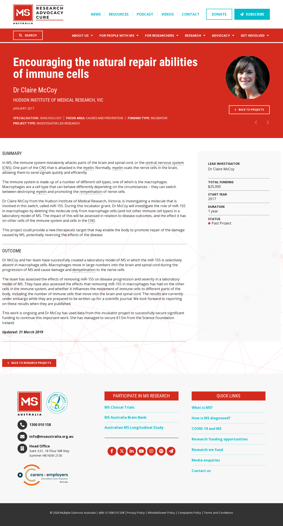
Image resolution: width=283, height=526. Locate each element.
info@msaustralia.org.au (51, 436)
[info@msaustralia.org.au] (22, 437)
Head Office (39, 446)
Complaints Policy (189, 513)
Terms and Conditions (218, 513)
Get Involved (255, 35)
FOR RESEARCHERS (161, 35)
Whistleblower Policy (161, 513)
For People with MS (118, 35)
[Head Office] (22, 448)
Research (195, 35)
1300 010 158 (40, 424)
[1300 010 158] (22, 425)
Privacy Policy (136, 513)
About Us (82, 35)
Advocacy (223, 35)
